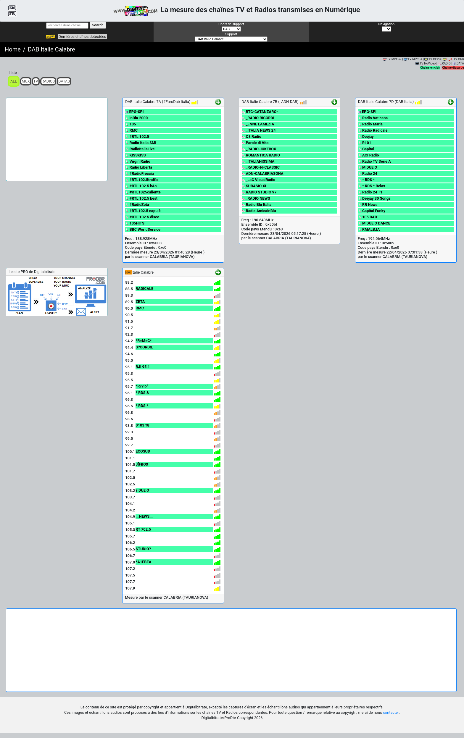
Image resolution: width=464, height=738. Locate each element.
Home (13, 49)
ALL (13, 81)
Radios (48, 81)
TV (35, 81)
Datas (64, 81)
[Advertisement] (56, 139)
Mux (26, 81)
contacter (391, 712)
